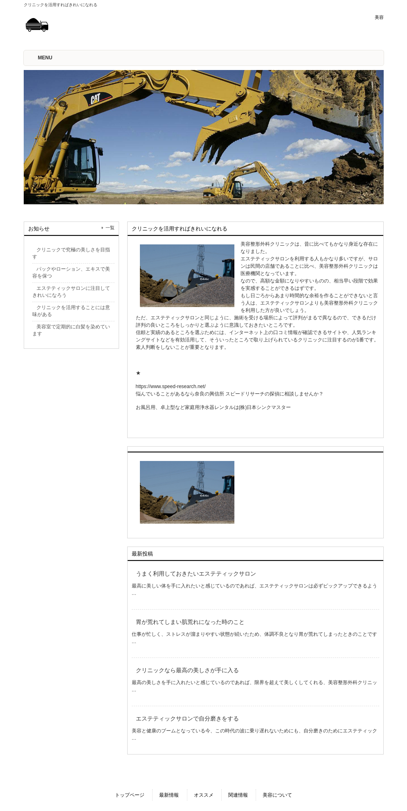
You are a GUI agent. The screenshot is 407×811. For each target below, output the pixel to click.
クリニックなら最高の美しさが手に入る (187, 670)
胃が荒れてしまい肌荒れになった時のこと (190, 622)
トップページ (129, 795)
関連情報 (238, 795)
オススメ (204, 795)
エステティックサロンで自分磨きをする (187, 718)
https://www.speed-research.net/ (171, 386)
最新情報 (169, 795)
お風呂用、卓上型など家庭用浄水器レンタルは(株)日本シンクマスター (213, 407)
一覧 (110, 227)
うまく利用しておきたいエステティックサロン (196, 573)
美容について (277, 795)
